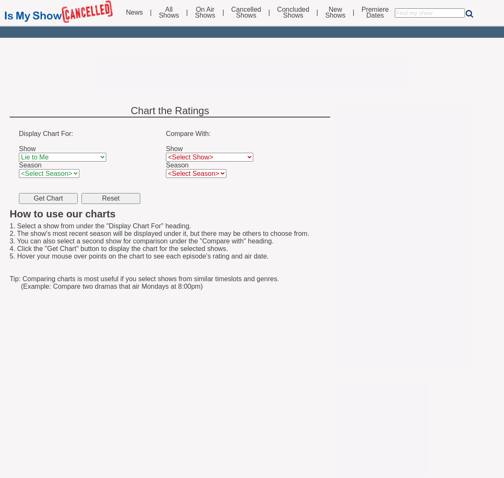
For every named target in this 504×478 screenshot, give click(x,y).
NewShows (336, 12)
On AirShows (205, 12)
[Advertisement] (252, 72)
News (134, 13)
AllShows (169, 12)
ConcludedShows (293, 12)
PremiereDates (375, 12)
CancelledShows (246, 12)
